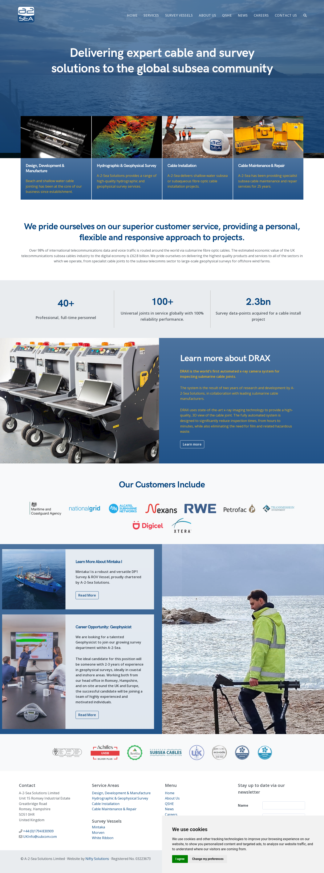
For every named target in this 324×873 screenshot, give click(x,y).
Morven (98, 832)
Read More (70, 595)
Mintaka (98, 827)
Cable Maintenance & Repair (114, 809)
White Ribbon (102, 838)
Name (243, 805)
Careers (171, 814)
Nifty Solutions (97, 858)
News (169, 809)
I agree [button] (180, 859)
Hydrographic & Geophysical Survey (120, 798)
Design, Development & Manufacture (121, 793)
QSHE (169, 803)
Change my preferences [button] (207, 859)
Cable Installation (106, 803)
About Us (172, 798)
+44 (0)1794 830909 (38, 831)
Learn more (192, 477)
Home (169, 793)
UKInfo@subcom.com (40, 836)
